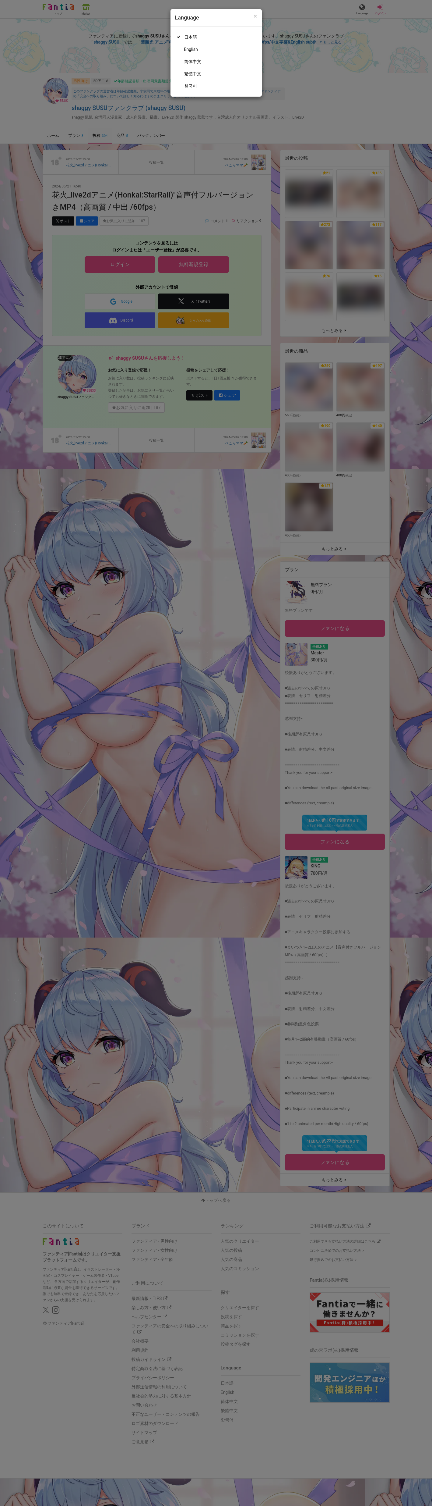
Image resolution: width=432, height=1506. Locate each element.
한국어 (190, 86)
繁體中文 (192, 73)
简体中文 (192, 61)
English (191, 49)
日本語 (190, 37)
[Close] (255, 16)
